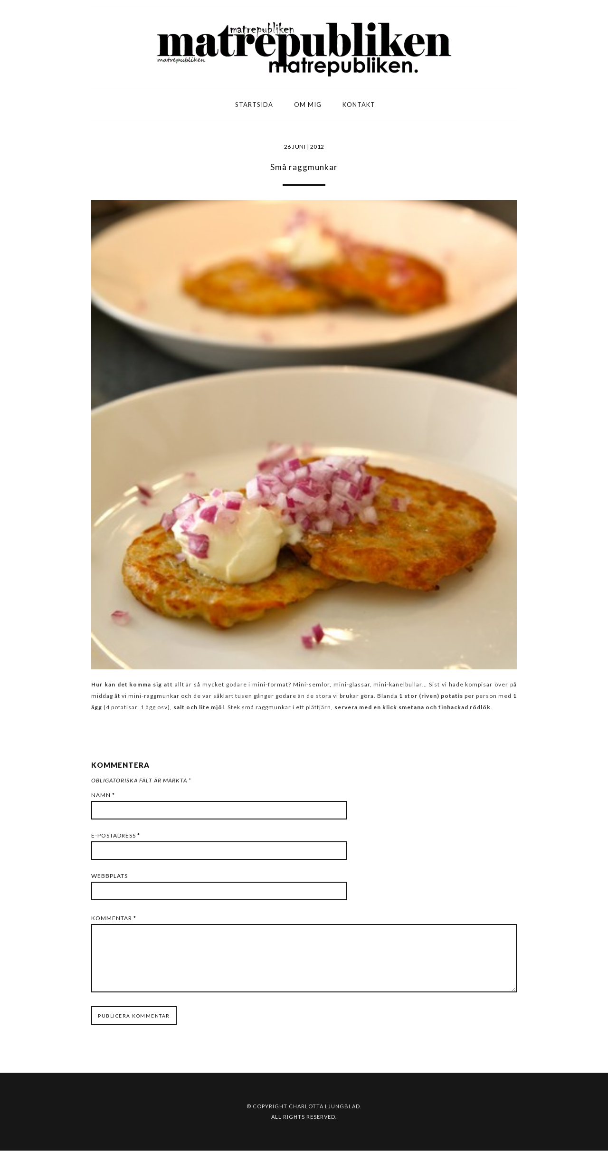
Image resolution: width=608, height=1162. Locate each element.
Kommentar (113, 918)
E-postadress (115, 835)
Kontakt (358, 104)
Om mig (308, 104)
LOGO (37, 107)
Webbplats (109, 875)
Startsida (254, 104)
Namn (103, 795)
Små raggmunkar (304, 167)
